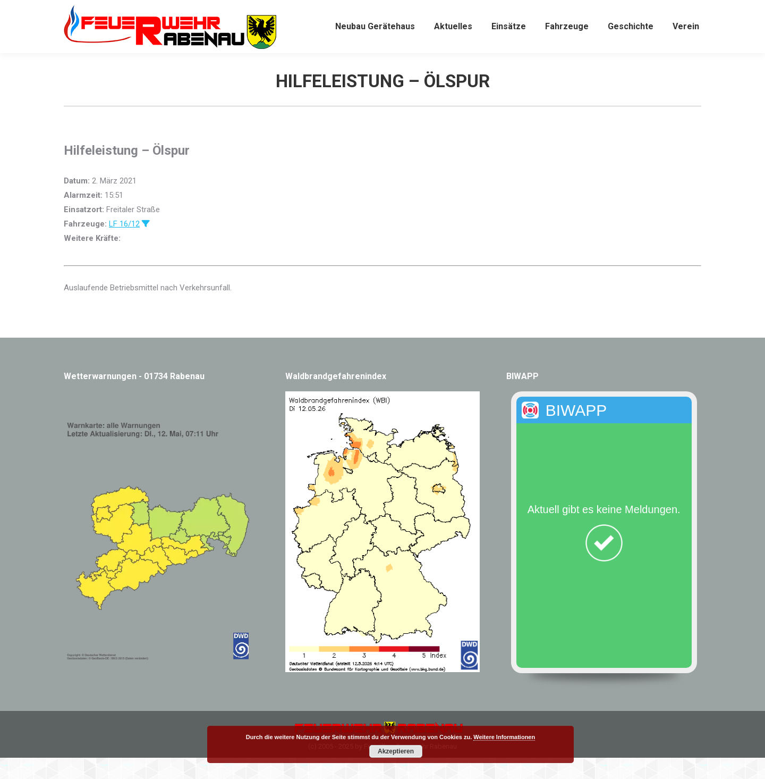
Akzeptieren (396, 751)
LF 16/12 (124, 245)
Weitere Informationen (504, 737)
